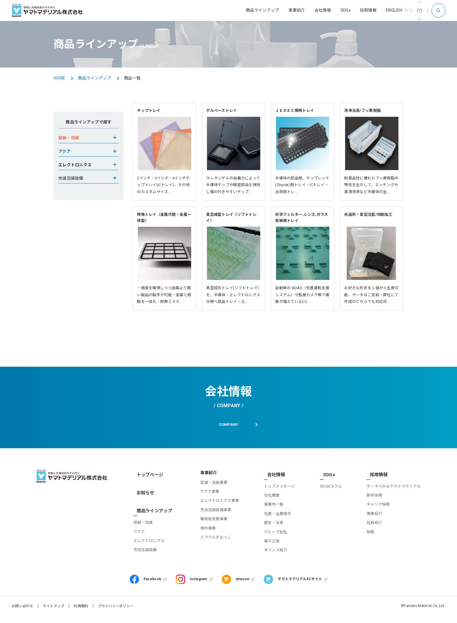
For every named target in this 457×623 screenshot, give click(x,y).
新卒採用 (374, 496)
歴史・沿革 (270, 523)
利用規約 (81, 607)
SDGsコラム (329, 487)
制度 (371, 533)
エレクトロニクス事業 (214, 505)
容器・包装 (144, 515)
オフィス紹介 (272, 551)
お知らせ (143, 492)
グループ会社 (272, 533)
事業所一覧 (270, 505)
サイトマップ (53, 607)
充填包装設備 (147, 543)
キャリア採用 (378, 505)
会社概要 (268, 496)
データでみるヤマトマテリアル (394, 487)
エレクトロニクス (150, 534)
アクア (141, 525)
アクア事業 (204, 496)
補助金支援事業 (208, 523)
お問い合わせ (22, 607)
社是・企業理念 (274, 514)
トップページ (147, 477)
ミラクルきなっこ (210, 542)
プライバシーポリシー (116, 607)
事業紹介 (374, 514)
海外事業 (203, 533)
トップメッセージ (276, 487)
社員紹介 (374, 523)
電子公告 (268, 542)
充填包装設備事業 (210, 514)
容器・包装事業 (208, 487)
